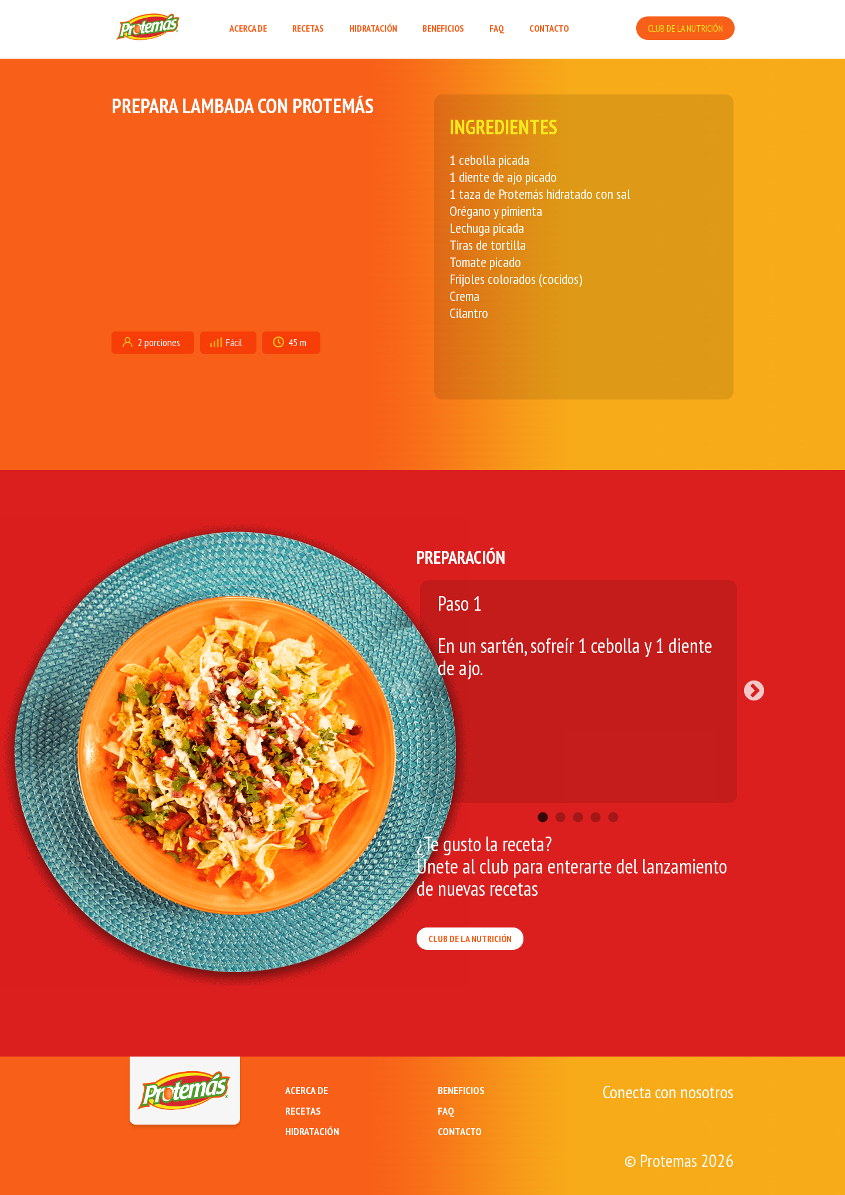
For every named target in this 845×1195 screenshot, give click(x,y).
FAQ (496, 28)
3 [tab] (578, 800)
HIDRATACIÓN (373, 28)
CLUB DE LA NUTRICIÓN (685, 28)
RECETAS (308, 28)
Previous (408, 686)
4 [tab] (595, 800)
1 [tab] (543, 800)
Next (748, 686)
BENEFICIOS (443, 28)
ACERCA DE (248, 28)
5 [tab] (613, 800)
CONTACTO (549, 28)
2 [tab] (560, 800)
